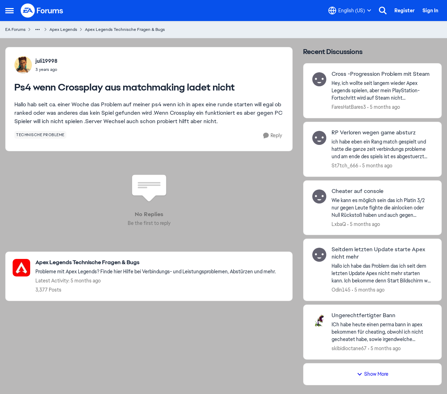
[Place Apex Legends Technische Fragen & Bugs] (155, 262)
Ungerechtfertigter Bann (363, 315)
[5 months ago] (383, 107)
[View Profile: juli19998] (23, 65)
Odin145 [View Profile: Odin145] (341, 290)
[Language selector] (349, 11)
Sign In (430, 10)
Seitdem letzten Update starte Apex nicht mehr (378, 253)
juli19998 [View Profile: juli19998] (46, 61)
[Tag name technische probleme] (40, 135)
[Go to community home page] (42, 11)
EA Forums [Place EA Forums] (15, 29)
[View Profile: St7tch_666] (319, 138)
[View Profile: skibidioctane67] (319, 321)
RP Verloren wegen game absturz (374, 132)
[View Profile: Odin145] (319, 255)
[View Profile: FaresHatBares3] (319, 79)
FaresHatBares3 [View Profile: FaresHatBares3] (349, 107)
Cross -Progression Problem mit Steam (380, 74)
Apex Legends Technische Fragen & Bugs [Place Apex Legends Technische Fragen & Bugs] (125, 29)
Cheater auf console (357, 191)
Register (404, 10)
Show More (372, 374)
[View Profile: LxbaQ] (319, 196)
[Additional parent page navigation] (37, 29)
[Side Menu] (9, 10)
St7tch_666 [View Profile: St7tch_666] (345, 165)
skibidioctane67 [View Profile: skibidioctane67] (349, 348)
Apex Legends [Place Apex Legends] (63, 29)
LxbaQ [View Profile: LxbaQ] (339, 224)
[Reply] (272, 135)
